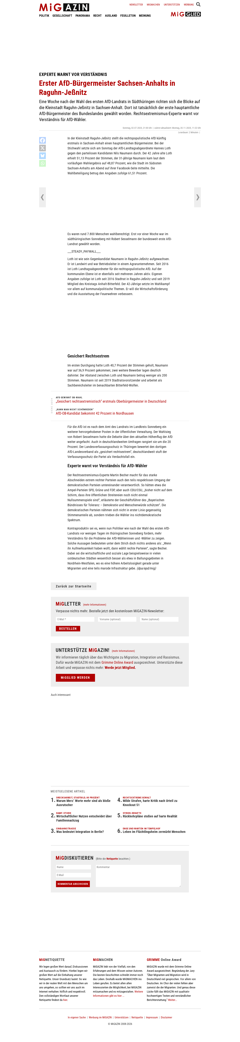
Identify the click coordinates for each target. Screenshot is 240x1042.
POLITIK (44, 15)
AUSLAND (111, 15)
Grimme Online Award (117, 662)
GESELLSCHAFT (62, 15)
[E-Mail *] (75, 619)
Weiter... (172, 1000)
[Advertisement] (120, 44)
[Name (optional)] (159, 619)
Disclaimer (166, 1017)
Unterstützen (172, 4)
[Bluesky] (42, 155)
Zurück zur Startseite (74, 586)
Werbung (189, 4)
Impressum (152, 1017)
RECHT (97, 15)
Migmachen (153, 4)
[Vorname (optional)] (117, 619)
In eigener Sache (77, 1017)
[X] (42, 148)
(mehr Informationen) (94, 604)
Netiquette (112, 858)
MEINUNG (145, 15)
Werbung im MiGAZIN (100, 1017)
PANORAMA (83, 15)
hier (65, 1000)
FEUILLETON (128, 15)
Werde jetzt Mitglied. (120, 668)
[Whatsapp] (42, 163)
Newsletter (136, 4)
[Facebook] (42, 140)
